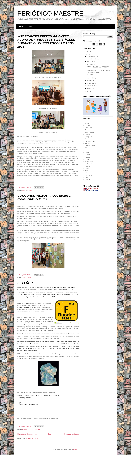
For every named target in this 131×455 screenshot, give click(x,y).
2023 (87, 54)
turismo (87, 182)
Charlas (87, 125)
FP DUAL (88, 150)
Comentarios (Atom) (32, 438)
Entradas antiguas (71, 434)
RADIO (30, 27)
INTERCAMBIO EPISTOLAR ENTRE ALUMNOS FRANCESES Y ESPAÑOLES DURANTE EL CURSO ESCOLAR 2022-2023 (46, 41)
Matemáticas (89, 161)
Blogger (75, 449)
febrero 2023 (91, 86)
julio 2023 (90, 61)
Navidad (87, 168)
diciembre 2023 (92, 56)
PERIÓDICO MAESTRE (50, 13)
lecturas (87, 157)
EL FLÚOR (25, 283)
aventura (87, 123)
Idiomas (29, 190)
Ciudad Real (88, 127)
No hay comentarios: (25, 187)
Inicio (21, 27)
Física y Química (35, 429)
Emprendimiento (90, 141)
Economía (88, 139)
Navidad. (87, 170)
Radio (87, 173)
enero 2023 (90, 88)
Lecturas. (30, 277)
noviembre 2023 (92, 59)
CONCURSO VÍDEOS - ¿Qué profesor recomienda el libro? (44, 197)
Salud (86, 177)
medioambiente (89, 164)
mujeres (87, 166)
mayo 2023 (90, 78)
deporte (87, 134)
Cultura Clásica (89, 132)
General (87, 152)
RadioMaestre (89, 175)
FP (86, 148)
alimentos (88, 121)
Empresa (87, 143)
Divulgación (25, 429)
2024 (87, 51)
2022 (87, 91)
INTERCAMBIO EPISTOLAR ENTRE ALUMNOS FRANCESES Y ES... (98, 67)
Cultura (24, 190)
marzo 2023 (90, 83)
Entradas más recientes (27, 434)
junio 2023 (90, 64)
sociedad (87, 179)
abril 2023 (90, 80)
